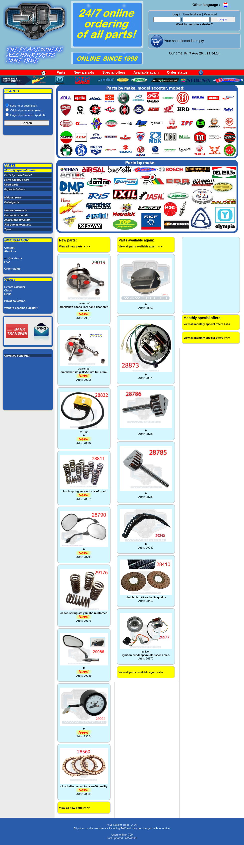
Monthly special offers (20, 170)
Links (7, 293)
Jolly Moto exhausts (17, 219)
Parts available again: (136, 240)
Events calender (14, 286)
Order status (177, 72)
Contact (9, 247)
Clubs (8, 290)
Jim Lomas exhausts (17, 224)
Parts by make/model (18, 175)
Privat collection (14, 300)
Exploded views (14, 189)
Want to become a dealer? (194, 24)
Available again (146, 72)
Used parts (11, 184)
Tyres (7, 229)
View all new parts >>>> (74, 246)
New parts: (68, 240)
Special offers (113, 72)
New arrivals (83, 72)
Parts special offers (16, 179)
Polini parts (11, 202)
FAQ (7, 261)
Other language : (210, 5)
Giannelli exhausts (16, 215)
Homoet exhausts (15, 210)
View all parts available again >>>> (141, 246)
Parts (61, 72)
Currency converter (17, 355)
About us (10, 251)
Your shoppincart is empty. (184, 41)
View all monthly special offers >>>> (207, 324)
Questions (15, 258)
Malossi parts (13, 197)
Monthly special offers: (202, 318)
